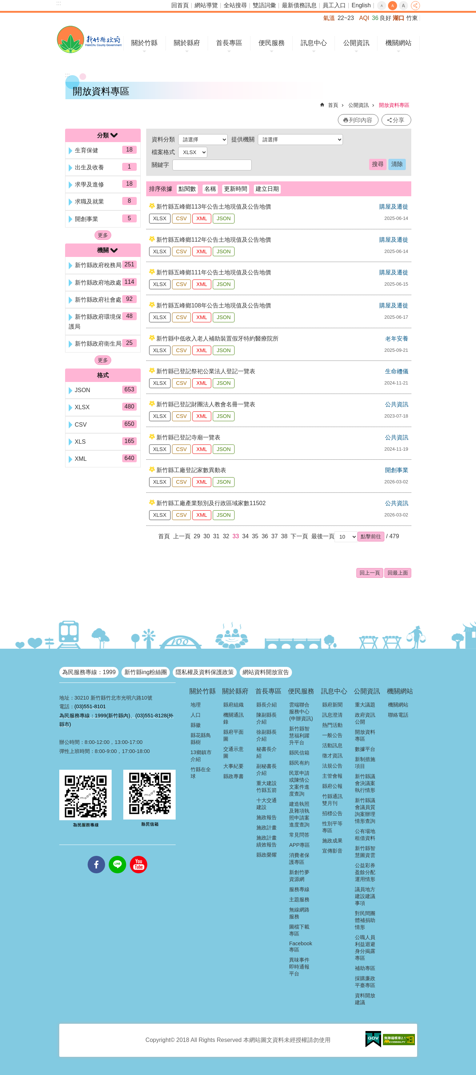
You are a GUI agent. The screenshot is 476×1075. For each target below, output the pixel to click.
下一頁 (299, 536)
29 (197, 536)
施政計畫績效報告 (266, 841)
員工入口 (334, 5)
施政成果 (332, 841)
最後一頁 (323, 536)
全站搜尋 (235, 5)
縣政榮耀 (266, 855)
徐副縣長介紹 (266, 735)
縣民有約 (299, 763)
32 (226, 536)
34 (245, 536)
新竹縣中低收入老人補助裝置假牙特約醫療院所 (217, 338)
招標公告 (332, 813)
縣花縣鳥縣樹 (201, 738)
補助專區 (365, 968)
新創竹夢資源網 (299, 875)
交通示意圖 (233, 752)
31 (216, 536)
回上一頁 (370, 573)
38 (284, 536)
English (361, 5)
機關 (103, 250)
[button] (370, 536)
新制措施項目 (365, 762)
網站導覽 (206, 5)
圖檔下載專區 (299, 930)
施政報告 (266, 817)
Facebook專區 (300, 947)
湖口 (398, 18)
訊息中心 (314, 43)
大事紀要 (233, 766)
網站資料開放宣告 (266, 672)
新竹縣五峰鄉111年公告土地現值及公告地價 (213, 272)
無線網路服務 (299, 913)
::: (58, 3)
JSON (224, 218)
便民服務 (272, 43)
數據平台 (365, 749)
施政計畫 (266, 827)
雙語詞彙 (264, 5)
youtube (138, 856)
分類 (103, 135)
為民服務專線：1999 (89, 672)
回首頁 (180, 5)
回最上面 (398, 573)
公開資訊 (356, 43)
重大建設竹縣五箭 (266, 786)
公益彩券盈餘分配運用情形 (365, 872)
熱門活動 (332, 725)
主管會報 (332, 776)
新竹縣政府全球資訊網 (89, 39)
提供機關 (243, 139)
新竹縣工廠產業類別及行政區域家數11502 (211, 503)
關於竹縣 (144, 43)
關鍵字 (160, 165)
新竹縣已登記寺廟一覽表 (188, 437)
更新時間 (235, 189)
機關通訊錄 (233, 718)
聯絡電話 (398, 715)
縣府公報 (332, 786)
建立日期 (267, 189)
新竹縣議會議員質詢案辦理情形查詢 (365, 810)
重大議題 (365, 705)
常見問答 (299, 835)
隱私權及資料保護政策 (205, 672)
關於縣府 (187, 43)
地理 (196, 705)
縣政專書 (233, 776)
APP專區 (299, 845)
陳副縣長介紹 (266, 718)
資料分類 (163, 139)
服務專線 (299, 889)
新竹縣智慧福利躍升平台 (299, 735)
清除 (397, 164)
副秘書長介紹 (266, 769)
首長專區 (229, 43)
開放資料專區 (394, 105)
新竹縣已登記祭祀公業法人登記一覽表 (205, 371)
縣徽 (196, 725)
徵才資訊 (332, 755)
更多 (103, 235)
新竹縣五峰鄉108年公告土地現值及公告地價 (213, 305)
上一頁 (182, 536)
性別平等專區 (332, 827)
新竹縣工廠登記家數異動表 (191, 470)
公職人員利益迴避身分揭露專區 (365, 947)
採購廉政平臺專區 (365, 981)
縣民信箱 (299, 753)
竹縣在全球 (201, 772)
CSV (181, 218)
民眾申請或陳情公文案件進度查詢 (299, 783)
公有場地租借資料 (365, 834)
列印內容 (360, 120)
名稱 (210, 189)
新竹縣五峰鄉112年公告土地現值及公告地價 (213, 240)
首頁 (333, 105)
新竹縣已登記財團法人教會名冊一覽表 (205, 404)
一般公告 (332, 735)
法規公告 (332, 766)
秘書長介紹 (266, 752)
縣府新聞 (332, 705)
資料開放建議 (365, 999)
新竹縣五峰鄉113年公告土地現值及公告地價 (213, 207)
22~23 (345, 18)
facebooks (96, 856)
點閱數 (187, 189)
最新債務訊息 (299, 5)
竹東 (412, 18)
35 (255, 536)
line (117, 856)
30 (206, 536)
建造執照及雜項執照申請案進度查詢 (299, 814)
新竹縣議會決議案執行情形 (365, 783)
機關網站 (398, 43)
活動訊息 (332, 745)
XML (201, 218)
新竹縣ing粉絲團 (145, 672)
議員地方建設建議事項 (365, 896)
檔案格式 (163, 152)
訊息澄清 (332, 715)
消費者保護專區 (299, 858)
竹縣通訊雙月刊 (332, 799)
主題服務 (299, 899)
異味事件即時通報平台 (299, 967)
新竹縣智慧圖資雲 (365, 851)
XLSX (160, 218)
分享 (415, 5)
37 (274, 536)
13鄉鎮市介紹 (201, 755)
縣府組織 (233, 705)
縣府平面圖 (233, 735)
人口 (196, 715)
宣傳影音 (332, 851)
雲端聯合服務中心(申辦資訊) (301, 711)
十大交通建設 (266, 803)
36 (264, 536)
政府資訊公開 (365, 718)
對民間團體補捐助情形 (365, 920)
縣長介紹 (266, 705)
